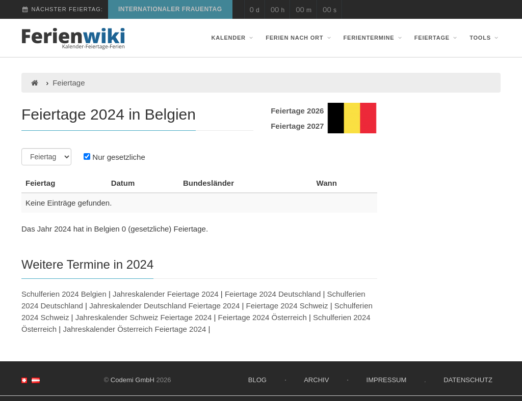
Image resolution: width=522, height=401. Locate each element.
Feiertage (436, 38)
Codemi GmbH (132, 380)
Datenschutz (467, 380)
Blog (257, 380)
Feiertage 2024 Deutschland (273, 294)
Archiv (316, 380)
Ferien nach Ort (299, 38)
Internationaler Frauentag (170, 9)
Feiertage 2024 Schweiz (287, 305)
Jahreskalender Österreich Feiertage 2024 (134, 329)
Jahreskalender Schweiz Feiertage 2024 (143, 317)
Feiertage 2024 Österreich (262, 317)
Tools (485, 38)
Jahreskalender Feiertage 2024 (166, 294)
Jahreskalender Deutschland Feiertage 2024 (164, 305)
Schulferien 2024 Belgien (64, 294)
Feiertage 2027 (297, 126)
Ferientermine (374, 38)
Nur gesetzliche (114, 157)
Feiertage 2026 (297, 110)
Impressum (387, 380)
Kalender (233, 38)
